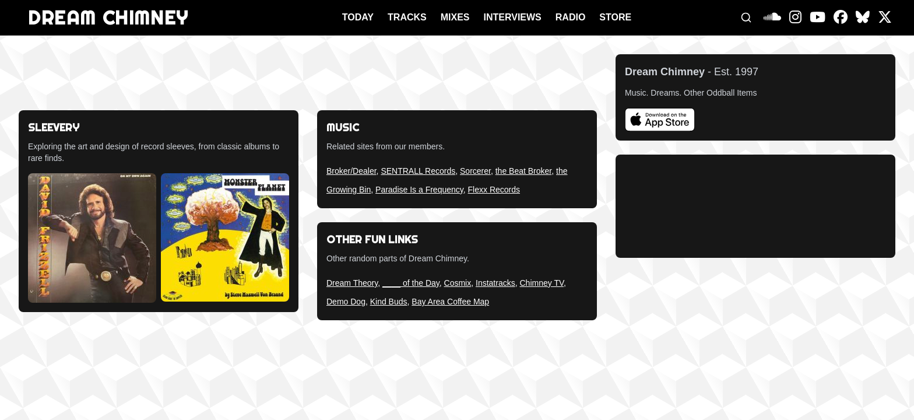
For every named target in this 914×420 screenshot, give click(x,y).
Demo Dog (345, 301)
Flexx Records (494, 189)
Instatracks (495, 283)
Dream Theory (352, 283)
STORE (615, 17)
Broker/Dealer (351, 171)
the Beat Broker (523, 171)
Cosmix (458, 283)
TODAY (358, 17)
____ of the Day (411, 283)
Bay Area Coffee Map (450, 301)
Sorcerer (475, 171)
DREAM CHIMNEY (108, 17)
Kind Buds (388, 301)
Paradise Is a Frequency (419, 189)
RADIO (571, 17)
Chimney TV (542, 283)
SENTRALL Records (418, 171)
